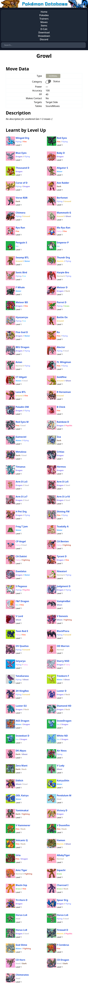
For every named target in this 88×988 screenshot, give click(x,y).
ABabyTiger (63, 855)
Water (59, 171)
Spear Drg (62, 900)
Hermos (61, 466)
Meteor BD (22, 302)
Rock (67, 291)
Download (44, 32)
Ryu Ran (20, 227)
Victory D (62, 810)
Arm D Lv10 (63, 496)
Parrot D (61, 302)
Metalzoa (21, 451)
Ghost (68, 216)
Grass (66, 306)
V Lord (19, 616)
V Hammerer (23, 825)
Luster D (61, 690)
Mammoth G (64, 212)
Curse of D (22, 182)
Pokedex (44, 15)
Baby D (61, 152)
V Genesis (62, 616)
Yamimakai (22, 810)
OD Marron (63, 646)
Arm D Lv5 (62, 481)
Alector (61, 347)
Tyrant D (62, 556)
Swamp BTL (22, 257)
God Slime (21, 944)
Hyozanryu (22, 317)
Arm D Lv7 (21, 496)
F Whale (20, 287)
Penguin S (21, 242)
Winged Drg (22, 138)
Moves (44, 22)
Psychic (68, 425)
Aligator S (62, 167)
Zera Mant (21, 765)
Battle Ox (62, 317)
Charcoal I (62, 885)
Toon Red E (22, 631)
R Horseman (64, 392)
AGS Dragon (22, 720)
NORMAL (53, 76)
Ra (58, 332)
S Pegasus (21, 586)
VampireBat (63, 601)
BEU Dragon (22, 347)
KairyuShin (63, 780)
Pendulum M (64, 795)
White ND (62, 735)
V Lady (60, 765)
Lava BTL (21, 392)
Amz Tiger (21, 870)
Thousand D (22, 167)
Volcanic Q (22, 840)
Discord (44, 39)
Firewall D (62, 930)
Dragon (19, 156)
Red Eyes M (22, 421)
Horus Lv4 (21, 915)
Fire (25, 141)
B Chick (61, 407)
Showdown (44, 36)
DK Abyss (21, 750)
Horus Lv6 (62, 915)
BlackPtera (63, 631)
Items (44, 25)
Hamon (61, 840)
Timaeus (20, 466)
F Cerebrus (63, 944)
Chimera (20, 212)
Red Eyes (62, 138)
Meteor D (62, 287)
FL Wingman (64, 362)
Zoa (59, 436)
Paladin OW (22, 407)
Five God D (22, 332)
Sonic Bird (21, 272)
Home (44, 11)
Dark (59, 186)
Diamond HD (64, 705)
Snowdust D (22, 735)
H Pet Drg (21, 511)
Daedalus (21, 571)
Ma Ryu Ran (63, 227)
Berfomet (62, 197)
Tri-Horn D (21, 900)
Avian (19, 362)
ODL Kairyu (22, 795)
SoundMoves (53, 106)
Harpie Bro (63, 272)
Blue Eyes (21, 152)
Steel (66, 350)
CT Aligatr (21, 377)
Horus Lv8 (21, 930)
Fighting (67, 545)
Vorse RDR (22, 197)
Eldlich (19, 780)
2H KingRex (22, 690)
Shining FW (63, 511)
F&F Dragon (22, 601)
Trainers (44, 18)
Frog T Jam (22, 526)
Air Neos (62, 750)
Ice (17, 246)
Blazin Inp (21, 885)
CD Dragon (63, 959)
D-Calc (44, 29)
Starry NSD (63, 661)
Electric (60, 261)
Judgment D (63, 586)
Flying (18, 141)
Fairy (59, 231)
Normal (60, 276)
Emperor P (63, 242)
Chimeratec (22, 974)
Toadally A (62, 526)
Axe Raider (63, 182)
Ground (67, 201)
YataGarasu (22, 675)
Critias (60, 451)
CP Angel (21, 541)
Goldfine (61, 377)
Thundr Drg (63, 257)
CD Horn (20, 959)
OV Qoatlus (22, 646)
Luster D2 (21, 705)
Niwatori (62, 571)
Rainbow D (63, 421)
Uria (18, 855)
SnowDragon (64, 720)
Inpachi (61, 870)
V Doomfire (63, 825)
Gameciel (21, 436)
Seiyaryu (21, 661)
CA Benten (63, 541)
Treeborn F (63, 675)
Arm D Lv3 (21, 481)
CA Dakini (21, 556)
